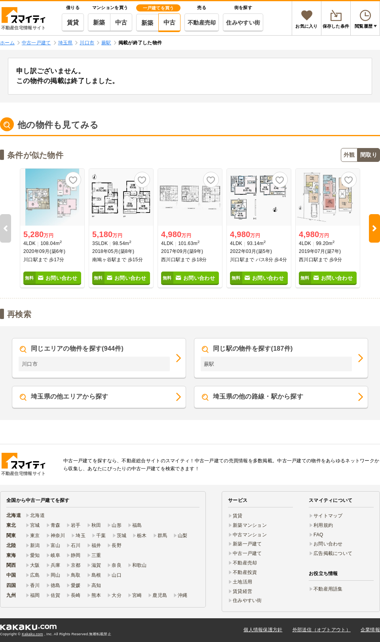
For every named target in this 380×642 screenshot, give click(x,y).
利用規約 (323, 525)
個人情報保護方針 (262, 630)
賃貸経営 (242, 591)
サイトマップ (328, 516)
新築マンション (250, 525)
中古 (121, 22)
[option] (52, 228)
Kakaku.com (32, 634)
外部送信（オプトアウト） (322, 630)
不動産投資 (245, 572)
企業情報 (370, 630)
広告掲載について (333, 553)
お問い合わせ (328, 544)
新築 (99, 22)
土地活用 (242, 582)
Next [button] (374, 228)
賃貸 (73, 22)
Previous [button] (5, 228)
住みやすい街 (243, 22)
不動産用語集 (328, 589)
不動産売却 (202, 22)
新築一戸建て (247, 544)
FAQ (318, 535)
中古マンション (250, 535)
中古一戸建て (247, 553)
